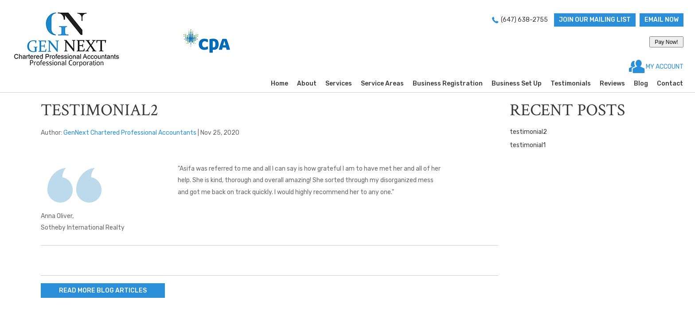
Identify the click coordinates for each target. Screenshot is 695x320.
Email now (661, 19)
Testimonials (571, 83)
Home (279, 83)
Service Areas (382, 83)
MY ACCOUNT (663, 66)
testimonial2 (528, 132)
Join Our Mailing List (595, 19)
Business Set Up (517, 83)
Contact (670, 83)
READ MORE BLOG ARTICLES (103, 290)
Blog (641, 83)
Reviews (612, 83)
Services (338, 83)
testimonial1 (528, 145)
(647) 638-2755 (524, 19)
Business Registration (448, 83)
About (306, 83)
